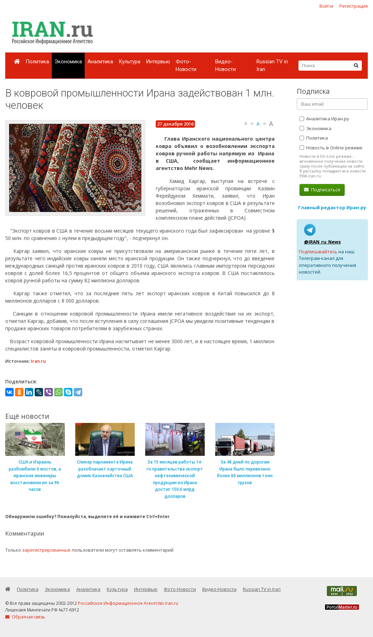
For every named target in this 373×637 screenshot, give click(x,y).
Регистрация (353, 6)
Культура (129, 61)
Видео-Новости (225, 65)
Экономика (68, 61)
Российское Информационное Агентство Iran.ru (128, 603)
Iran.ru (38, 361)
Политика (37, 61)
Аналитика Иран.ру (324, 118)
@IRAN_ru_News (322, 242)
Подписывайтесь (318, 251)
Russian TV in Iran (272, 65)
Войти (326, 6)
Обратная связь (25, 617)
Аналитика (100, 61)
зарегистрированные (46, 550)
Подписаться (322, 189)
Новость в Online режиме (331, 147)
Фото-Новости (186, 65)
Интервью (158, 61)
